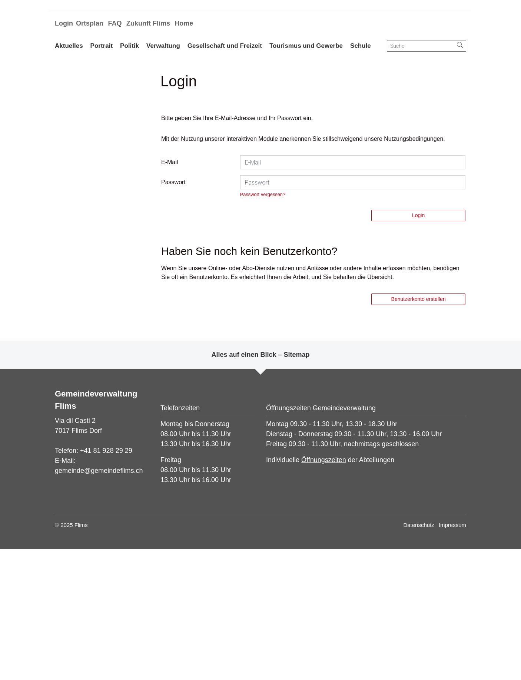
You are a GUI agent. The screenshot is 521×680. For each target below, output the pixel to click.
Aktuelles (69, 45)
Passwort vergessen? (262, 325)
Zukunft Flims (148, 23)
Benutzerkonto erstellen (418, 429)
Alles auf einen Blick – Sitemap (260, 485)
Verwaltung (163, 45)
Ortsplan (89, 23)
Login (64, 23)
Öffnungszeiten (323, 590)
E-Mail (169, 293)
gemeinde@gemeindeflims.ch (99, 601)
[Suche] (420, 46)
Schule (360, 45)
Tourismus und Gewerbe (306, 45)
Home (184, 23)
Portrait (101, 45)
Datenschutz (418, 656)
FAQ (115, 23)
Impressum (452, 656)
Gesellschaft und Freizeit (225, 45)
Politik (129, 45)
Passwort (173, 313)
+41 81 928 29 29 (106, 581)
